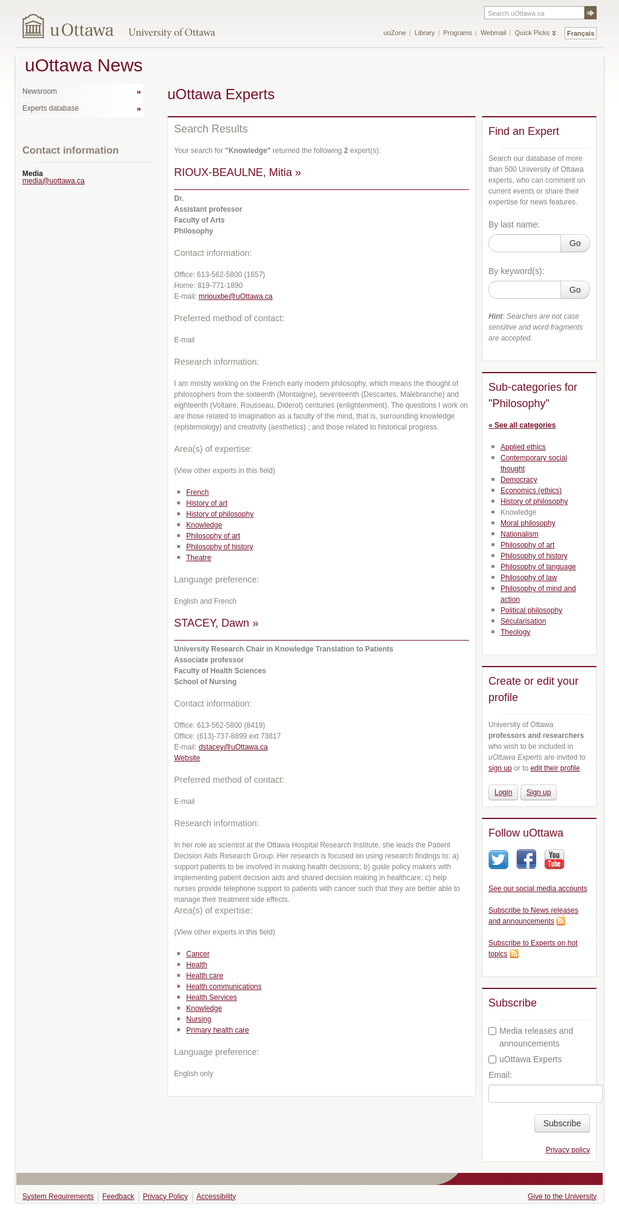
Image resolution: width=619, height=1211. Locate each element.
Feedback (118, 1196)
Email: (500, 1075)
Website (187, 758)
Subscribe (562, 1123)
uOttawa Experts (525, 1059)
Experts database (50, 108)
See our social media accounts (537, 888)
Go (575, 243)
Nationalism (520, 534)
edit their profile (555, 768)
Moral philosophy (528, 523)
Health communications (224, 986)
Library (425, 32)
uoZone (394, 32)
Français (580, 33)
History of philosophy (219, 514)
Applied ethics (523, 447)
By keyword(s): (516, 271)
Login (503, 792)
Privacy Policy (165, 1196)
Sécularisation (523, 621)
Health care (204, 975)
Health (196, 965)
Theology (515, 632)
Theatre (198, 557)
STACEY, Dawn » (216, 623)
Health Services (211, 997)
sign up (500, 768)
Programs (457, 32)
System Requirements (58, 1196)
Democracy (519, 479)
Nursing (198, 1019)
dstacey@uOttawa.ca (233, 747)
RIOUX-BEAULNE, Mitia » (237, 172)
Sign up (539, 792)
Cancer (198, 954)
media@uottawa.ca (53, 181)
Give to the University (562, 1196)
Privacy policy (568, 1150)
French (197, 492)
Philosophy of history (219, 547)
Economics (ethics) (531, 490)
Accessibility (216, 1196)
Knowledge (204, 525)
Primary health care (217, 1030)
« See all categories (522, 425)
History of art (206, 503)
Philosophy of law (529, 577)
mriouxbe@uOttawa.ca (236, 296)
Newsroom (39, 91)
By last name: (514, 224)
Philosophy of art (213, 536)
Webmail (494, 32)
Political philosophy (531, 610)
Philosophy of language (538, 567)
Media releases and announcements (530, 1037)
